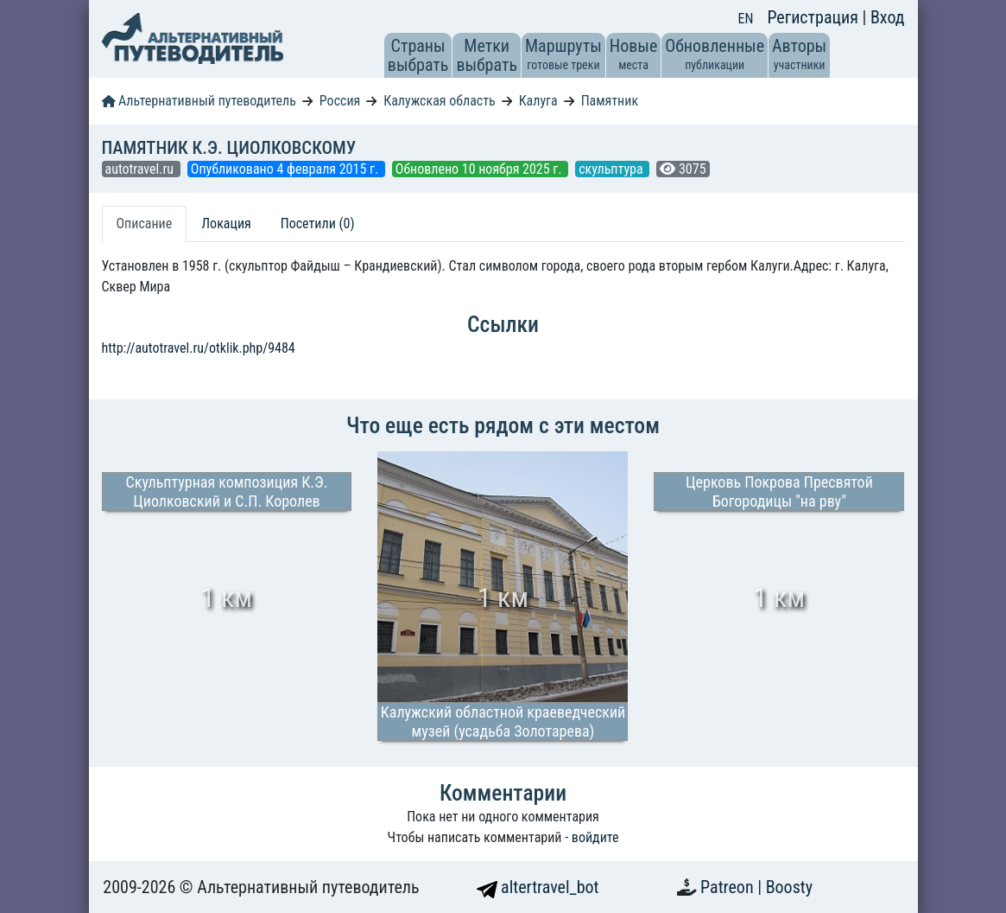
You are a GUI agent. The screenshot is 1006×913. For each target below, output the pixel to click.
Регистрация (814, 17)
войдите (595, 837)
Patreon (728, 887)
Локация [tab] (226, 223)
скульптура (612, 169)
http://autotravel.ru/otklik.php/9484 (198, 348)
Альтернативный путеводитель (199, 101)
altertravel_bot (538, 887)
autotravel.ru (141, 169)
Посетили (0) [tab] (318, 223)
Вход (887, 17)
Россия (340, 101)
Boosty (789, 887)
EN (746, 18)
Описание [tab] (145, 223)
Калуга (538, 101)
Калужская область (439, 101)
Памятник (609, 101)
